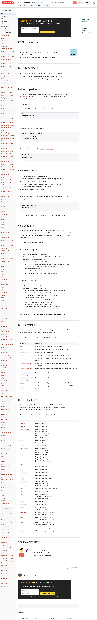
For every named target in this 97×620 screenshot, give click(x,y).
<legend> (23, 482)
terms (44, 35)
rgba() (22, 386)
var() (22, 389)
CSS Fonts (53, 618)
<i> (21, 476)
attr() (22, 346)
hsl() (22, 355)
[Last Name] (34, 28)
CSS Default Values (6, 28)
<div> (36, 196)
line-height (43, 233)
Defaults (84, 30)
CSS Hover (69, 616)
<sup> (22, 507)
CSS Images (69, 618)
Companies (26, 2)
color (37, 76)
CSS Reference (5, 14)
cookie (54, 35)
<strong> (23, 504)
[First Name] (25, 28)
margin (33, 233)
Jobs (18, 2)
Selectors (84, 24)
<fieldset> (24, 448)
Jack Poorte (25, 574)
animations (51, 76)
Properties (84, 21)
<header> (23, 473)
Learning (42, 2)
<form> (22, 465)
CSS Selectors (5, 19)
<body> (25, 407)
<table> (23, 512)
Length (83, 26)
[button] (19, 5)
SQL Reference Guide (44, 555)
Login (81, 2)
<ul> (21, 531)
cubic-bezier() (25, 352)
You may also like (86, 33)
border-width (24, 233)
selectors (43, 176)
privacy (48, 35)
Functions (84, 28)
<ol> (21, 488)
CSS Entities (4, 23)
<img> (22, 479)
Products (34, 2)
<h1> (21, 470)
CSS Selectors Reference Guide (55, 215)
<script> (23, 501)
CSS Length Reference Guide (55, 314)
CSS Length (4, 21)
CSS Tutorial (41, 550)
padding (50, 149)
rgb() (22, 383)
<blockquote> (25, 430)
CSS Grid (38, 618)
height (58, 230)
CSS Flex (38, 616)
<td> (21, 517)
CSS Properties (5, 16)
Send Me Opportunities (47, 32)
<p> (21, 492)
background (44, 76)
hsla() (22, 358)
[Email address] (30, 31)
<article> (23, 427)
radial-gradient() (26, 368)
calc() (22, 349)
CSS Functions (5, 26)
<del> (22, 445)
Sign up (88, 2)
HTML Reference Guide (44, 553)
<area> (22, 424)
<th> (21, 522)
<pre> (22, 494)
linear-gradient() (26, 363)
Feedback (48, 606)
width (63, 230)
